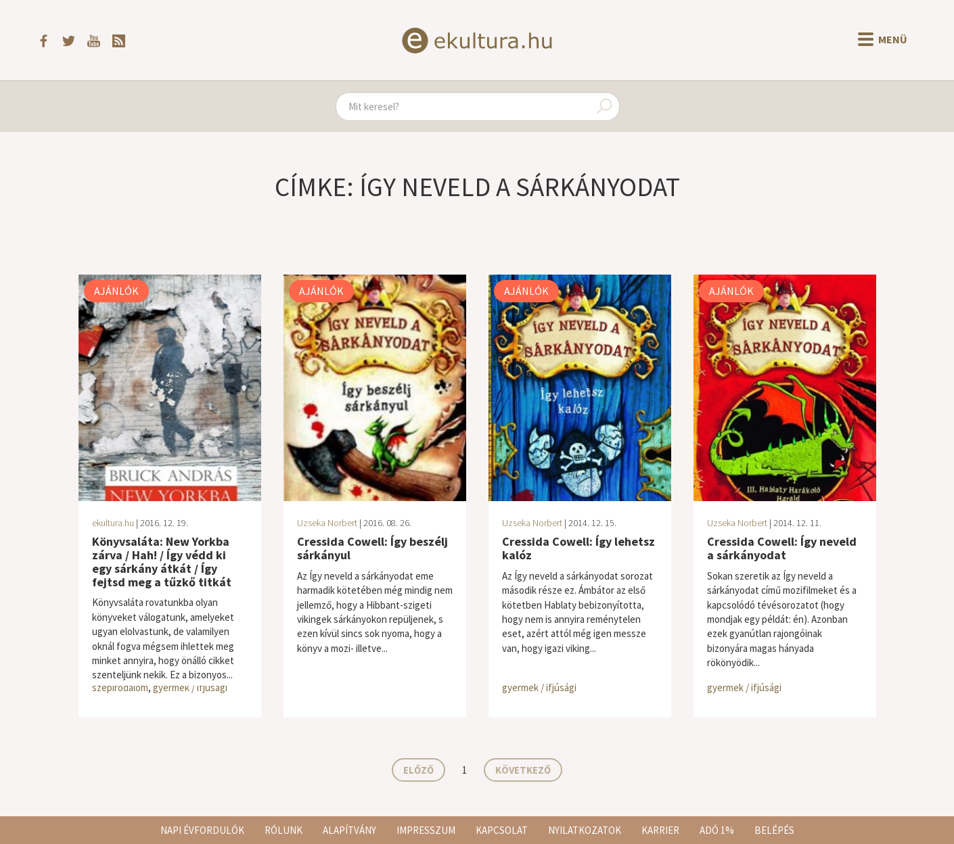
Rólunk (283, 830)
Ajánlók (116, 291)
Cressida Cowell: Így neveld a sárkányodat (782, 548)
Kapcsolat (502, 830)
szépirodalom (120, 687)
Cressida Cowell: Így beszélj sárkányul (372, 548)
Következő (523, 770)
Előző (418, 770)
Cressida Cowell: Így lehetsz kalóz (578, 548)
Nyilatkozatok (584, 830)
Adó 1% (717, 830)
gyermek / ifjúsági (190, 687)
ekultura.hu (113, 523)
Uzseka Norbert (327, 523)
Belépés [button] (774, 830)
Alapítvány (349, 830)
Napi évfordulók (202, 830)
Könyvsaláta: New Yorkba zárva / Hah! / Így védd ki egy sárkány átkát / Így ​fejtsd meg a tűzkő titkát (161, 561)
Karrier (660, 830)
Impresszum (425, 830)
